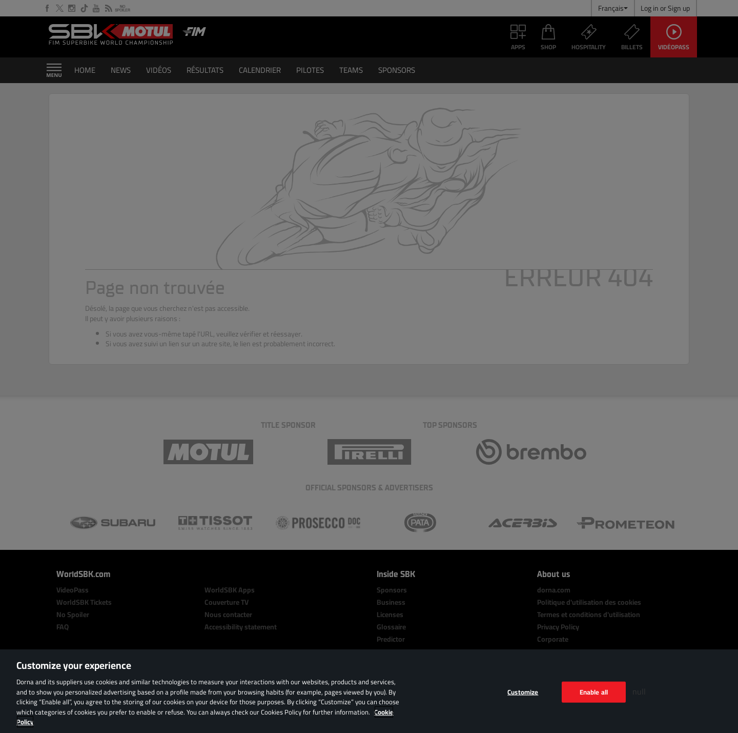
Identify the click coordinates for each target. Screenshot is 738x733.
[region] (369, 691)
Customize (522, 691)
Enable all (594, 691)
